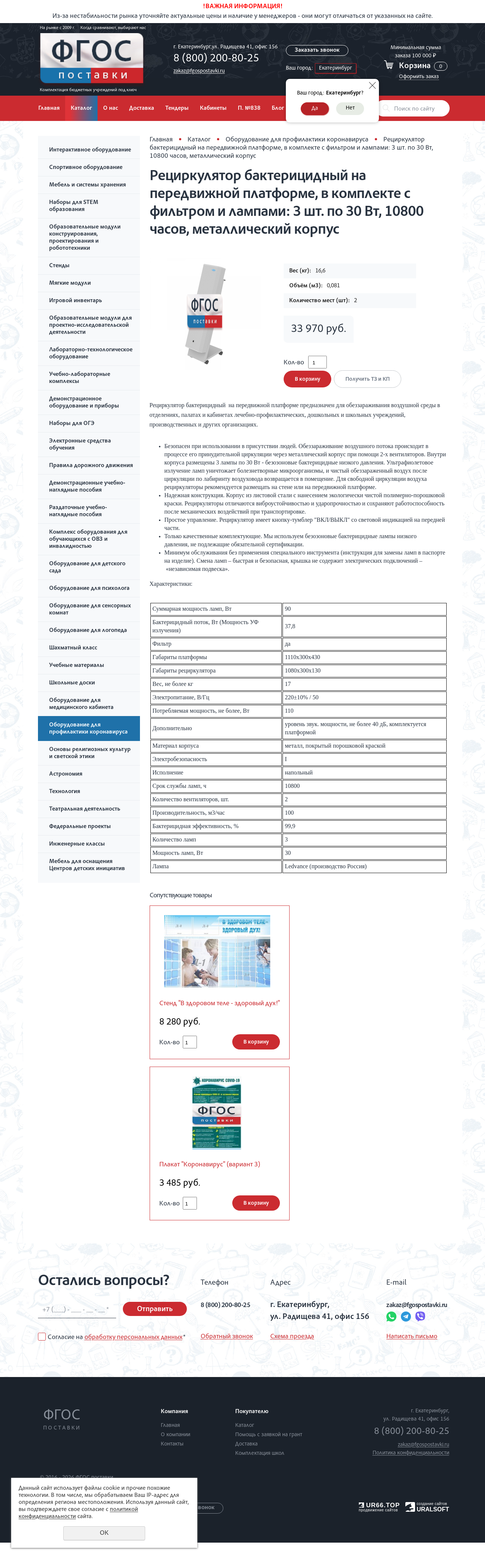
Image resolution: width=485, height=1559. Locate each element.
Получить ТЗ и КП (370, 384)
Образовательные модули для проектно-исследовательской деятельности (90, 326)
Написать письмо (395, 1353)
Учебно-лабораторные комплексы (79, 378)
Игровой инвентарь (75, 301)
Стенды (59, 266)
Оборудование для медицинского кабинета (81, 704)
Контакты (172, 1460)
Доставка (141, 109)
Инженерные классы (77, 844)
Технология (64, 792)
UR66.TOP (379, 1522)
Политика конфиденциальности (411, 1469)
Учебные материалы (76, 666)
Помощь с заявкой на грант (268, 1451)
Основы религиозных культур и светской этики (90, 753)
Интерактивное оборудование (90, 150)
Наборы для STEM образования (73, 206)
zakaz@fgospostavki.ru (197, 71)
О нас (110, 109)
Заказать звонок (317, 51)
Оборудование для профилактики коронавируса (88, 728)
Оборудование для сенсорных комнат (90, 609)
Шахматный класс (73, 648)
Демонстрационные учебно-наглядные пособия (87, 486)
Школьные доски (72, 683)
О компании (175, 1451)
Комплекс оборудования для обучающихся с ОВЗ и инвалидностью (88, 540)
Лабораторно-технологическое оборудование (91, 353)
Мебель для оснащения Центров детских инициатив (87, 865)
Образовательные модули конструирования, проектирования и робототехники (85, 238)
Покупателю (251, 1428)
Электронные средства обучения (80, 444)
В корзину (307, 384)
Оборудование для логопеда (88, 631)
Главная (49, 109)
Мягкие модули (70, 284)
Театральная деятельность (84, 809)
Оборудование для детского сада (87, 567)
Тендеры (177, 109)
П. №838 (249, 109)
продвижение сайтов (378, 1527)
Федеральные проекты (80, 827)
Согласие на (116, 1354)
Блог (278, 109)
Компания (174, 1428)
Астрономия (65, 774)
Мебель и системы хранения (87, 185)
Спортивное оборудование (85, 168)
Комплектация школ (259, 1470)
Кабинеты (213, 109)
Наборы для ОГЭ (72, 424)
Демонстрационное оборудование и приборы (84, 402)
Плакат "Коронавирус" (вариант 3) (217, 1181)
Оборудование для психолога (89, 589)
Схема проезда (289, 1353)
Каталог (81, 109)
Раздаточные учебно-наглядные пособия (78, 511)
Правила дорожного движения (91, 466)
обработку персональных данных (133, 1354)
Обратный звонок (227, 1353)
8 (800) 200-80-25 (214, 59)
